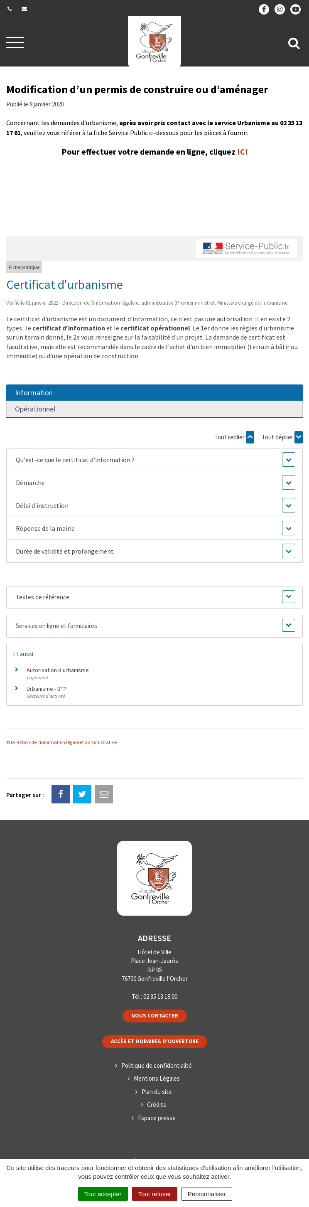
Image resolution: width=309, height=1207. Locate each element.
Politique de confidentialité (156, 1065)
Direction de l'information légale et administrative (64, 742)
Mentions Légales (157, 1078)
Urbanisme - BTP (47, 688)
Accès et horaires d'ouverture (155, 1041)
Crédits (156, 1104)
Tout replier (234, 437)
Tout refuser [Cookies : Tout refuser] (154, 1193)
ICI (242, 151)
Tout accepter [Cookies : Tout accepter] (103, 1193)
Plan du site (157, 1092)
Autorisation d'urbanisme (58, 670)
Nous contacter (154, 1015)
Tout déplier (282, 437)
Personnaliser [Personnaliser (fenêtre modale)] (207, 1193)
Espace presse (157, 1118)
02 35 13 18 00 (160, 996)
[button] (154, 459)
